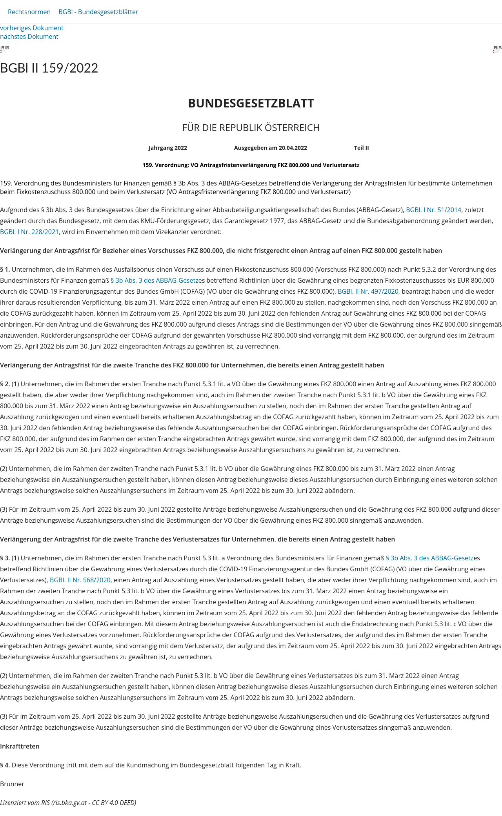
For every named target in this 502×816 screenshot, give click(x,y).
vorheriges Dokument (32, 28)
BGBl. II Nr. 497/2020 (368, 291)
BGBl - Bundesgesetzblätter (98, 11)
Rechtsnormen (29, 11)
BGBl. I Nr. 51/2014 (433, 209)
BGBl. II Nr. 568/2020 (80, 580)
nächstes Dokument (29, 36)
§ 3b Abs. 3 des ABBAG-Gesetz (154, 280)
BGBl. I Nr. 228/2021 (29, 231)
